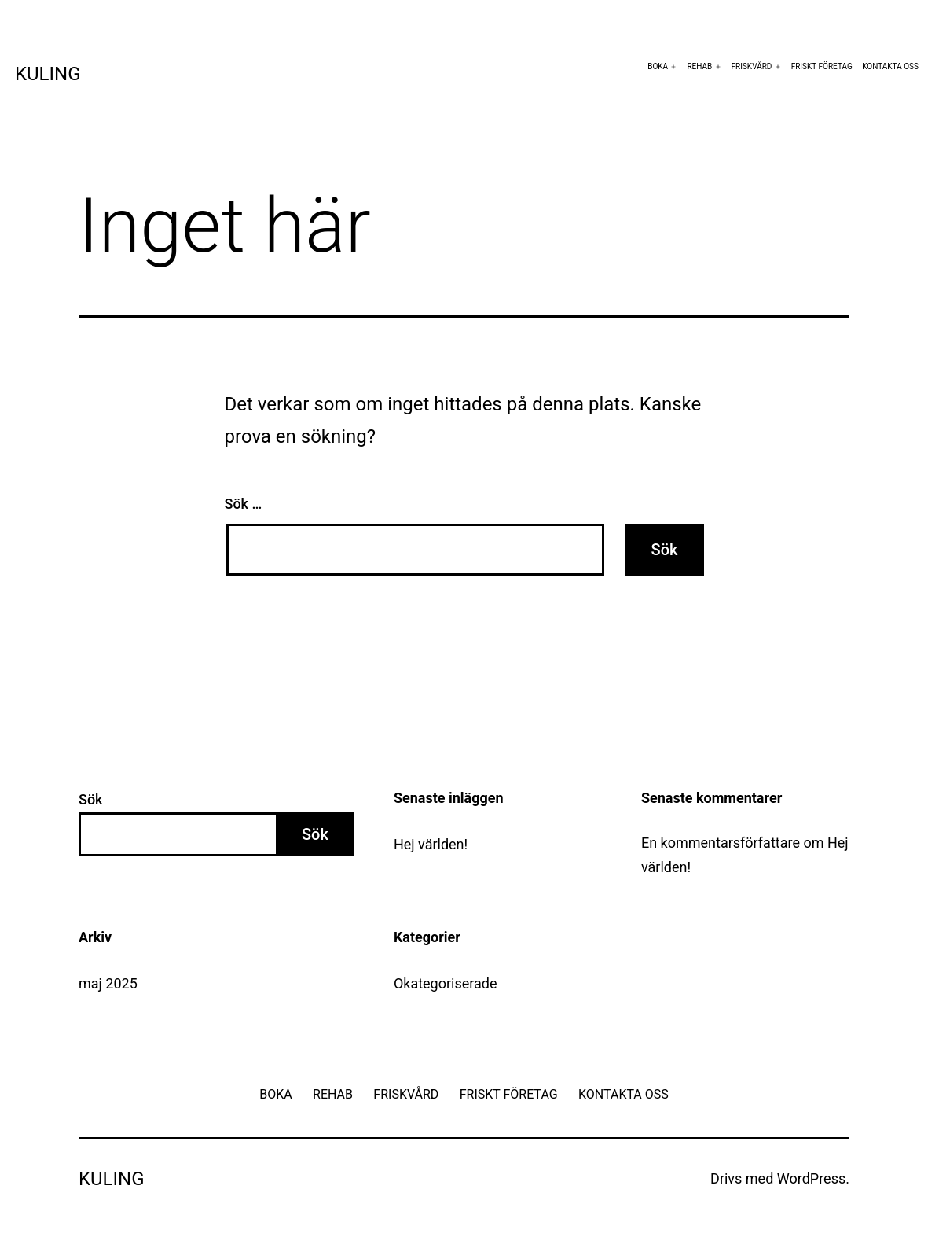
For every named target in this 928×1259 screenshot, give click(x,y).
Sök (91, 799)
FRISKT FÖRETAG (822, 66)
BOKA (657, 66)
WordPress (811, 1178)
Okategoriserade (445, 983)
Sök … (243, 503)
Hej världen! (431, 844)
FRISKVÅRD (752, 66)
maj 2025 (108, 983)
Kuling (48, 74)
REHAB (699, 66)
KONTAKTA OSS (890, 66)
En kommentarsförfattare (720, 842)
